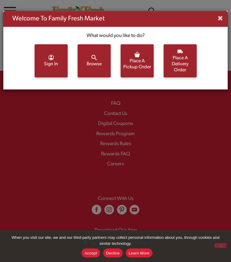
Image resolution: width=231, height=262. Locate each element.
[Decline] (220, 245)
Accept (91, 253)
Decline (113, 253)
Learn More (139, 253)
